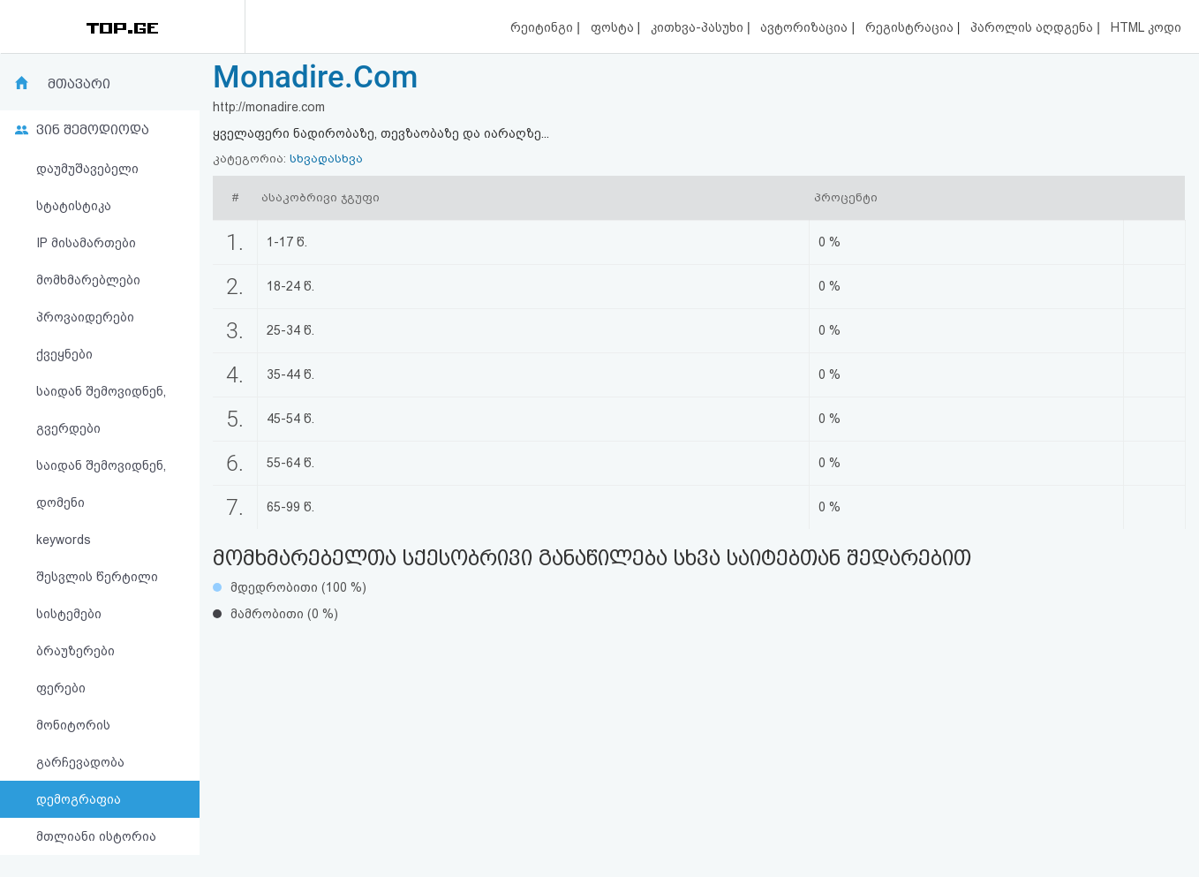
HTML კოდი (1146, 27)
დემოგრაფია (78, 799)
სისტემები (69, 614)
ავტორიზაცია (805, 27)
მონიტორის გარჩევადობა (80, 743)
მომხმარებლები (88, 280)
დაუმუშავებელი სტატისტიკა (87, 187)
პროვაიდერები (85, 317)
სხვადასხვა (326, 158)
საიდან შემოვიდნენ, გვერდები (101, 409)
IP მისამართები (86, 243)
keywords (63, 540)
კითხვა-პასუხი (699, 27)
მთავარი (79, 84)
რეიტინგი (543, 27)
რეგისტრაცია (911, 27)
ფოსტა (614, 27)
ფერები (61, 688)
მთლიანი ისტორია (96, 836)
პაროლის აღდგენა (1033, 27)
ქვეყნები (64, 354)
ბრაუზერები (75, 651)
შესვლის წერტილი (97, 577)
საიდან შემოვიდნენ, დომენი (101, 484)
